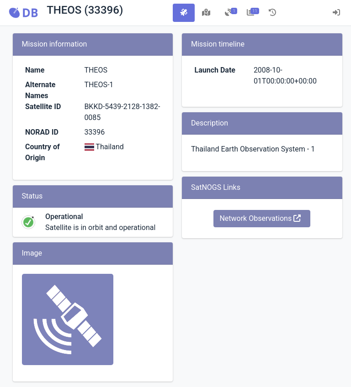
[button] (23, 13)
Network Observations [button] (260, 218)
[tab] (184, 13)
